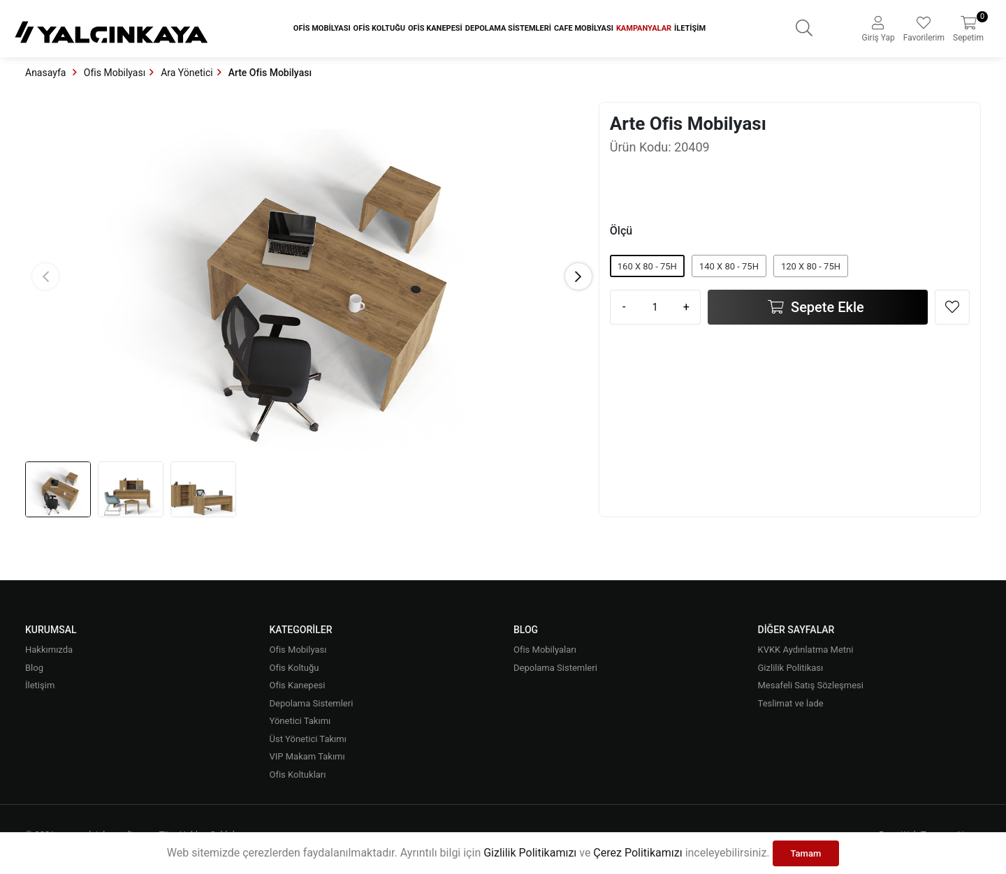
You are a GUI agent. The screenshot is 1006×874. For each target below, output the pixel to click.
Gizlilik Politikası (791, 667)
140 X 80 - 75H (729, 266)
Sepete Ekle (825, 307)
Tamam (806, 853)
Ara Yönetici (187, 72)
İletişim (690, 28)
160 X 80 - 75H (647, 266)
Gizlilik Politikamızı (529, 852)
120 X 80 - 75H (810, 266)
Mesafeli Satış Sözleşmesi (810, 685)
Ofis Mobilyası (322, 28)
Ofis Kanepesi (435, 28)
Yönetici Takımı (300, 721)
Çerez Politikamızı (637, 852)
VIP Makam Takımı (307, 756)
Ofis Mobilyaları (544, 649)
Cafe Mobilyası (583, 28)
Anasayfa (46, 72)
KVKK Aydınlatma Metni (806, 649)
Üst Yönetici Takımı (308, 739)
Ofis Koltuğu (379, 28)
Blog (34, 667)
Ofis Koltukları (298, 774)
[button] (578, 276)
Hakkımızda (49, 649)
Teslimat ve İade (791, 703)
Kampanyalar (643, 28)
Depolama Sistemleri (508, 28)
